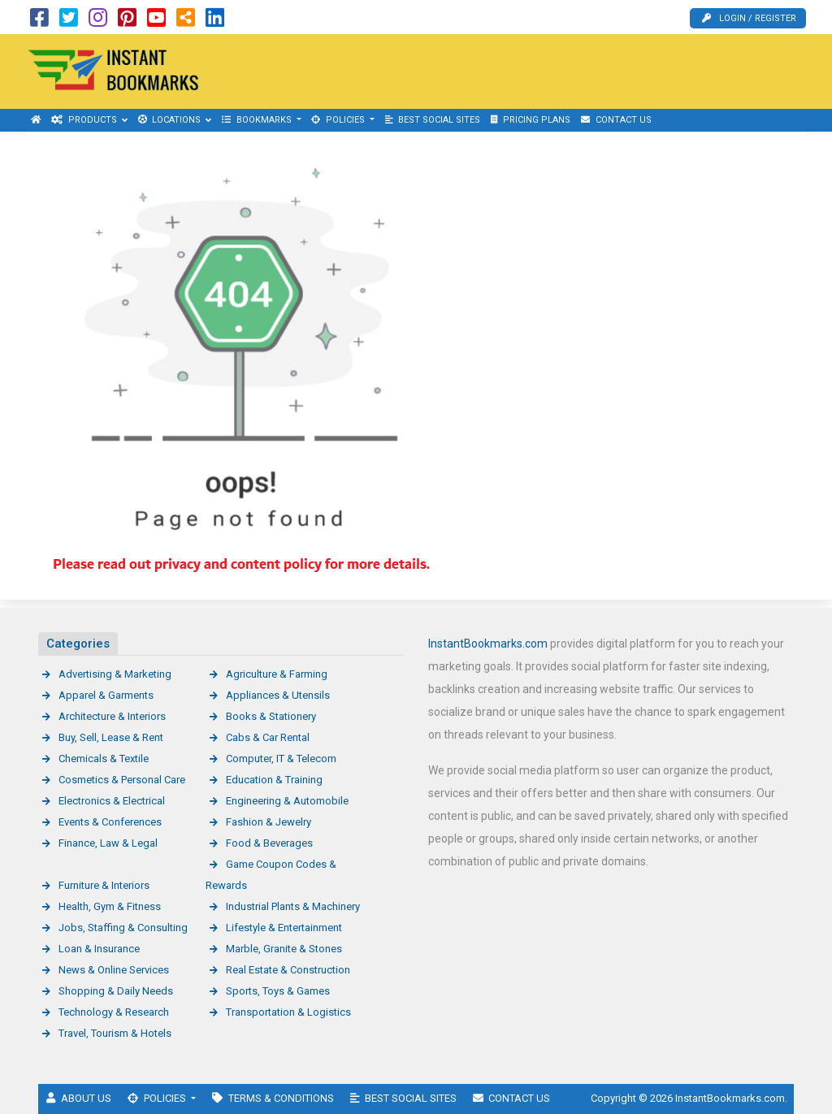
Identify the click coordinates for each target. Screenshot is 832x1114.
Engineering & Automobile (287, 801)
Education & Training (274, 780)
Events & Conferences (110, 822)
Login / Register (749, 18)
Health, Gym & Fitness (109, 906)
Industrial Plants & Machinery (293, 906)
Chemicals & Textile (103, 758)
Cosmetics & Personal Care (121, 780)
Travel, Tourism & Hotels (114, 1033)
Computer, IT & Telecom (281, 758)
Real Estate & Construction (288, 970)
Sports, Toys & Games (278, 991)
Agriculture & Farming (276, 674)
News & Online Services (113, 970)
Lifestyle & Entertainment (284, 927)
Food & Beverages (269, 843)
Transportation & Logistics (288, 1012)
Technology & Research (113, 1012)
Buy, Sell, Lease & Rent (110, 737)
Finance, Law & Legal (108, 843)
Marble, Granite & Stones (284, 949)
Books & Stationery (271, 716)
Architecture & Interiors (112, 716)
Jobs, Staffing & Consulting (123, 927)
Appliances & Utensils (278, 695)
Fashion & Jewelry (268, 822)
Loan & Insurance (99, 949)
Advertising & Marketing (114, 674)
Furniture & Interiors (104, 885)
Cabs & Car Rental (268, 737)
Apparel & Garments (106, 695)
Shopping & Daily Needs (115, 991)
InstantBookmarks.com (488, 643)
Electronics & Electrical (111, 801)
